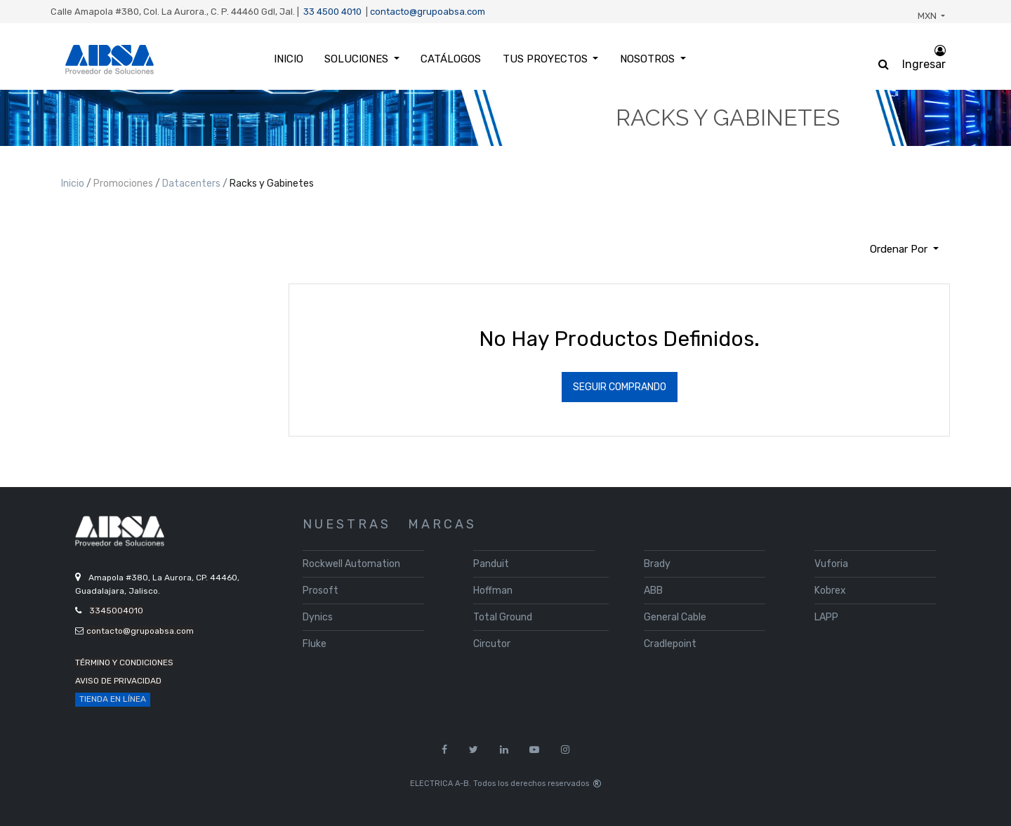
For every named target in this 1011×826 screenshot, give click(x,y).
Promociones (124, 183)
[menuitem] (288, 59)
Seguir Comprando (619, 387)
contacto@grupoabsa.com (427, 11)
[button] (904, 249)
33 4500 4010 (332, 11)
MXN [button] (928, 16)
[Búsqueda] (71, 244)
